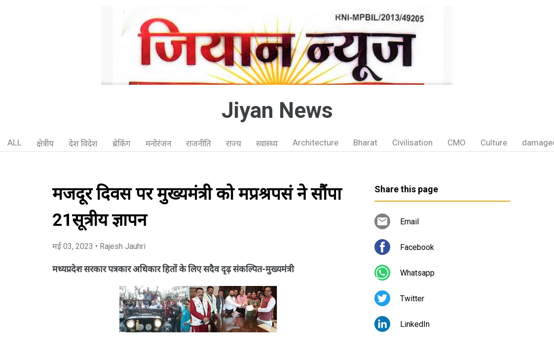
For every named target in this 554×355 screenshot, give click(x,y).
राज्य (233, 143)
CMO (456, 142)
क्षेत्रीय (45, 143)
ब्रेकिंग (121, 143)
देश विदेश (83, 143)
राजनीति (198, 143)
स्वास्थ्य (267, 143)
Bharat (365, 142)
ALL (14, 142)
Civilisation (412, 142)
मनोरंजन (158, 143)
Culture (493, 142)
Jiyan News (277, 110)
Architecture (315, 142)
